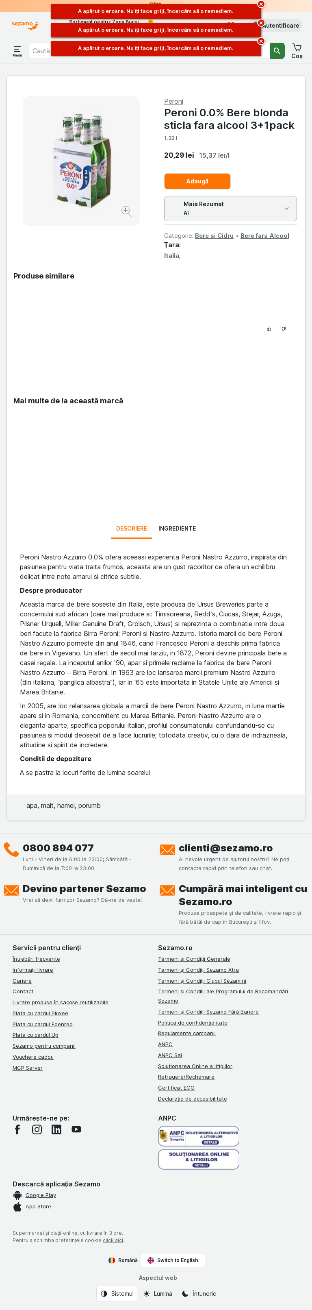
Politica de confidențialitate (193, 1022)
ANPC (165, 1044)
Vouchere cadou (33, 1056)
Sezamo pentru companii (44, 1045)
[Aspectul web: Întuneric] (199, 1294)
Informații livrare (33, 969)
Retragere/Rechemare (186, 1076)
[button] (275, 25)
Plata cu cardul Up (35, 1034)
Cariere (22, 980)
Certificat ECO (176, 1087)
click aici (113, 1240)
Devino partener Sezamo (84, 888)
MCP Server (28, 1067)
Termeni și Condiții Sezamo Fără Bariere (208, 1011)
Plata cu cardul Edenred (43, 1024)
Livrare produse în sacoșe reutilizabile (61, 1002)
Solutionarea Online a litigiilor (195, 1066)
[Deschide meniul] (17, 51)
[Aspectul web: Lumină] (157, 1294)
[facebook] (17, 1129)
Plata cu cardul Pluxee (40, 1013)
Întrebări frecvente (36, 958)
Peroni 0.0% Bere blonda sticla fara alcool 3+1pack (229, 118)
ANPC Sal (170, 1055)
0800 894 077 (58, 848)
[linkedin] (56, 1129)
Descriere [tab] (131, 528)
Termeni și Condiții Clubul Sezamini (202, 980)
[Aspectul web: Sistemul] (116, 1294)
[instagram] (37, 1129)
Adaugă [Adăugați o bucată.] (197, 181)
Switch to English (172, 1260)
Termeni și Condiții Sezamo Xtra (198, 969)
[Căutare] (277, 51)
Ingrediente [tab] (177, 528)
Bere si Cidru (214, 235)
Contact (23, 991)
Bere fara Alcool (264, 235)
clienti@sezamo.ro (226, 848)
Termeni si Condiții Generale (194, 958)
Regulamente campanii (187, 1033)
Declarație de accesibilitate (192, 1098)
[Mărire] (127, 213)
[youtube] (76, 1129)
